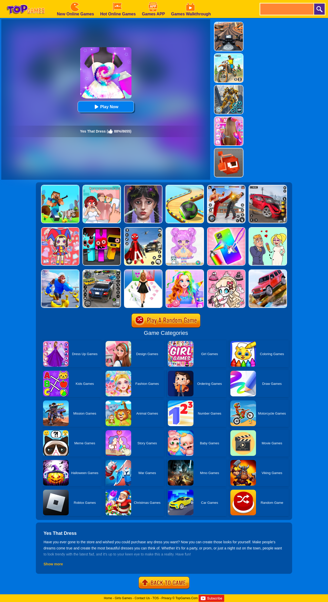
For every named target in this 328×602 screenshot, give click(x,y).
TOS (155, 598)
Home (108, 598)
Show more (53, 564)
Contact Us (142, 598)
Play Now (105, 107)
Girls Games (123, 598)
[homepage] (26, 2)
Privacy (166, 598)
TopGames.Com (187, 598)
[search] (286, 9)
